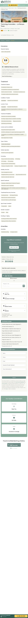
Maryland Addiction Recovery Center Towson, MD (12, 341)
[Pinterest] (12, 261)
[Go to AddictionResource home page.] (6, 1)
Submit (24, 286)
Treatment (8, 40)
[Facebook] (8, 261)
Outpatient (3, 106)
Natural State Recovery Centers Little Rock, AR (11, 337)
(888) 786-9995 (13, 5)
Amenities (12, 40)
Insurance (3, 40)
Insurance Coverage (14, 298)
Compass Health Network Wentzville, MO (10, 344)
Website (14, 310)
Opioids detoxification (5, 144)
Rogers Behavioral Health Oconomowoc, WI (11, 330)
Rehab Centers (11, 8)
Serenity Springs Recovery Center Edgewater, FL (11, 324)
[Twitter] (6, 261)
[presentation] (10, 376)
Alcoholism (3, 100)
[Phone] (13, 286)
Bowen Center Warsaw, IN (7, 333)
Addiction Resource (4, 8)
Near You (14, 294)
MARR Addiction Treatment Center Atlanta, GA (11, 328)
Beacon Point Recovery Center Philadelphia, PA (11, 335)
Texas (16, 8)
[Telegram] (10, 261)
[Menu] (26, 2)
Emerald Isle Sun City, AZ (7, 346)
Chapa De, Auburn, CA (6, 339)
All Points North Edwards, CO (8, 326)
